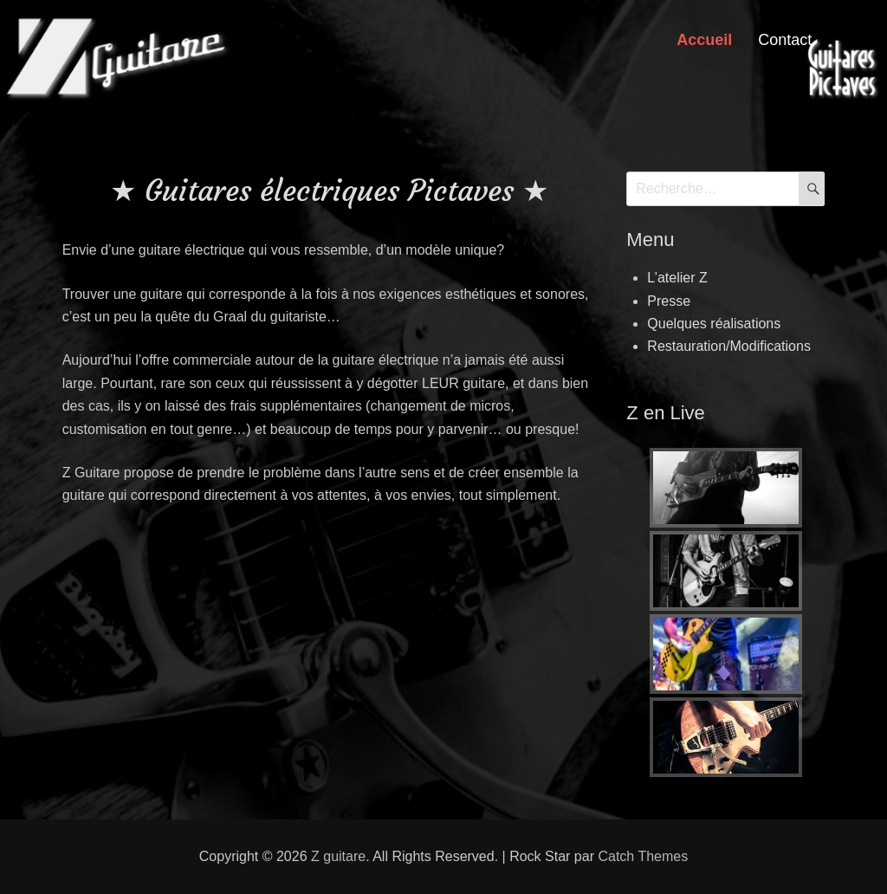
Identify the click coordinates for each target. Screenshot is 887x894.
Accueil (704, 40)
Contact (785, 40)
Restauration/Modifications (729, 346)
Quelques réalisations (713, 323)
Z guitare (338, 856)
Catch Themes (643, 856)
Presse (668, 301)
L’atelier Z (677, 277)
